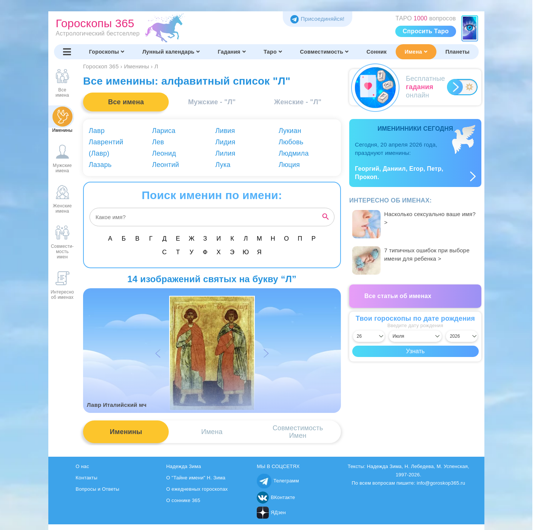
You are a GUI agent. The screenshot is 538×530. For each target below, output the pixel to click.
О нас (82, 466)
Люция (289, 164)
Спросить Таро (426, 31)
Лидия (225, 142)
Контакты (86, 478)
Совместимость (324, 51)
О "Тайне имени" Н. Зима (195, 478)
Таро (273, 51)
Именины (126, 432)
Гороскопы (107, 51)
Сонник (377, 52)
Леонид (164, 153)
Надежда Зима (183, 466)
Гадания (232, 51)
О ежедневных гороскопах (197, 489)
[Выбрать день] (369, 336)
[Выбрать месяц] (415, 336)
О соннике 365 (183, 500)
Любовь (291, 142)
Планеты (458, 52)
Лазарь (100, 164)
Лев (158, 142)
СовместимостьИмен (298, 431)
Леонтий (165, 164)
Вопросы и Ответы (97, 489)
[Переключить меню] (67, 51)
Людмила (294, 153)
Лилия (225, 153)
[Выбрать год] (462, 336)
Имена (416, 51)
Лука (222, 164)
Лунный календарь (171, 51)
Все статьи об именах (398, 296)
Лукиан (290, 130)
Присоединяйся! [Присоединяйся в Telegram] (317, 18)
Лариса (164, 130)
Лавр (97, 130)
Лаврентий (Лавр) (106, 147)
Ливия (225, 130)
